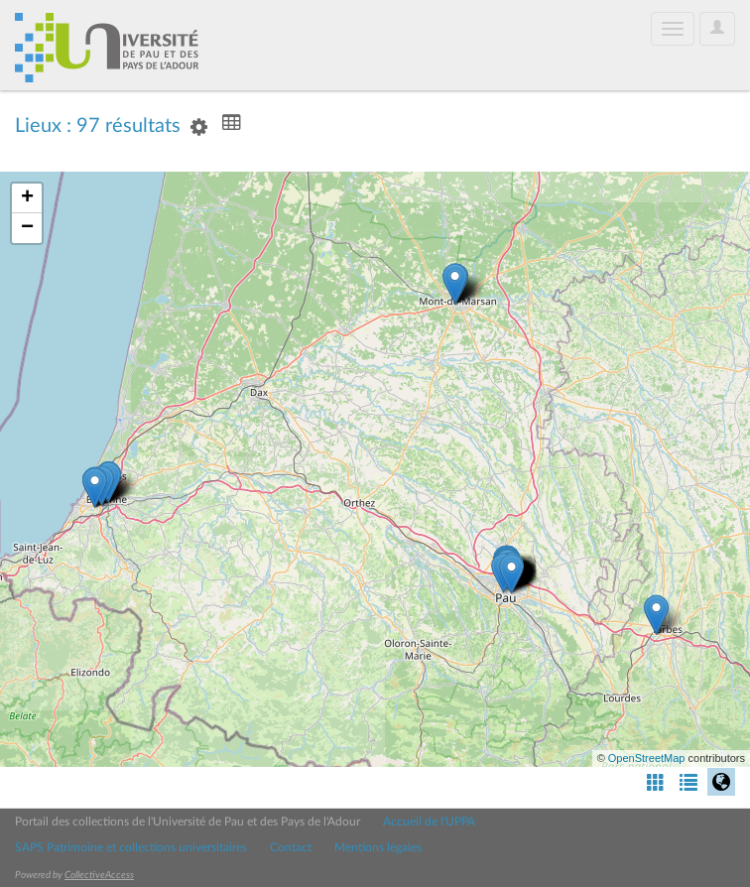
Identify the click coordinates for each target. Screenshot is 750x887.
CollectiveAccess (99, 875)
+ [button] (27, 198)
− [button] (27, 228)
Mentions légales (378, 847)
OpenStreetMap (647, 758)
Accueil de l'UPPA (429, 821)
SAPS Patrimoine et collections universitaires (131, 847)
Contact (291, 847)
